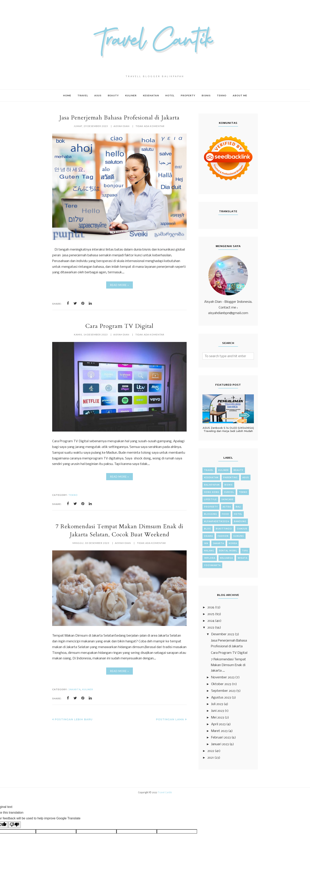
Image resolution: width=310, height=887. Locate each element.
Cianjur (242, 528)
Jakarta (74, 689)
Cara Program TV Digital (119, 326)
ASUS (245, 477)
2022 (210, 751)
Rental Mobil (228, 550)
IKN (206, 543)
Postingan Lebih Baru (74, 719)
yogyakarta (212, 565)
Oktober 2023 (221, 684)
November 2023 (222, 677)
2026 (210, 607)
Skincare (227, 499)
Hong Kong (211, 492)
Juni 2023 (217, 711)
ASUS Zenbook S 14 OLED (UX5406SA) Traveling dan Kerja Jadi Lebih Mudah (228, 429)
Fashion (223, 536)
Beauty (238, 470)
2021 (210, 758)
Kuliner (87, 689)
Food (225, 514)
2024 (210, 621)
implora (209, 558)
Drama (208, 536)
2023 (210, 628)
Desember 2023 (222, 634)
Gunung (238, 536)
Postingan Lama (170, 719)
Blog (207, 528)
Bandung (240, 521)
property (211, 507)
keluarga (226, 558)
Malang (209, 550)
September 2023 (223, 691)
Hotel (238, 514)
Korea (233, 543)
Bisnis (228, 485)
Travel (209, 470)
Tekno (73, 495)
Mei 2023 (217, 717)
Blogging (210, 514)
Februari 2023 (221, 737)
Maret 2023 (219, 731)
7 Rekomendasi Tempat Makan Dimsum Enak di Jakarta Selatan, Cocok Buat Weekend (119, 530)
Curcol (229, 492)
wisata (242, 558)
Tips (245, 550)
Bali (238, 507)
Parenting (230, 477)
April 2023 (218, 724)
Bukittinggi (224, 528)
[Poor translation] (14, 824)
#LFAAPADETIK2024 (216, 521)
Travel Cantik (165, 792)
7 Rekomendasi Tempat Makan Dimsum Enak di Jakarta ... (228, 665)
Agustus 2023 (221, 698)
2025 (210, 614)
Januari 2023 (220, 744)
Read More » (119, 285)
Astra (227, 507)
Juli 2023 (217, 704)
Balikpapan (212, 485)
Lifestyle (210, 499)
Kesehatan (211, 477)
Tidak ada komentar (150, 126)
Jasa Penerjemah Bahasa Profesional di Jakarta (120, 118)
